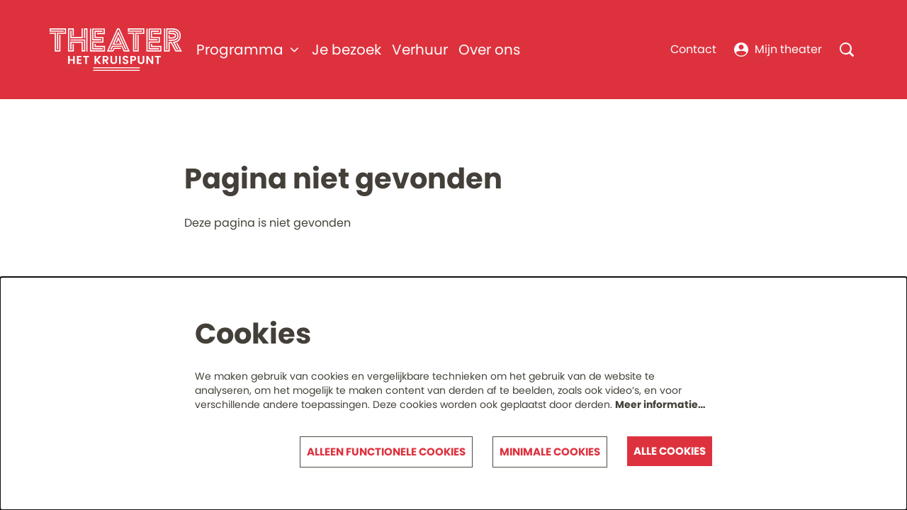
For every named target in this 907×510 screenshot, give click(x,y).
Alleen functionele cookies (386, 451)
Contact (693, 49)
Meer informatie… (660, 404)
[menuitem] (346, 49)
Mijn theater (778, 49)
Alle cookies (669, 450)
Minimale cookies (550, 451)
